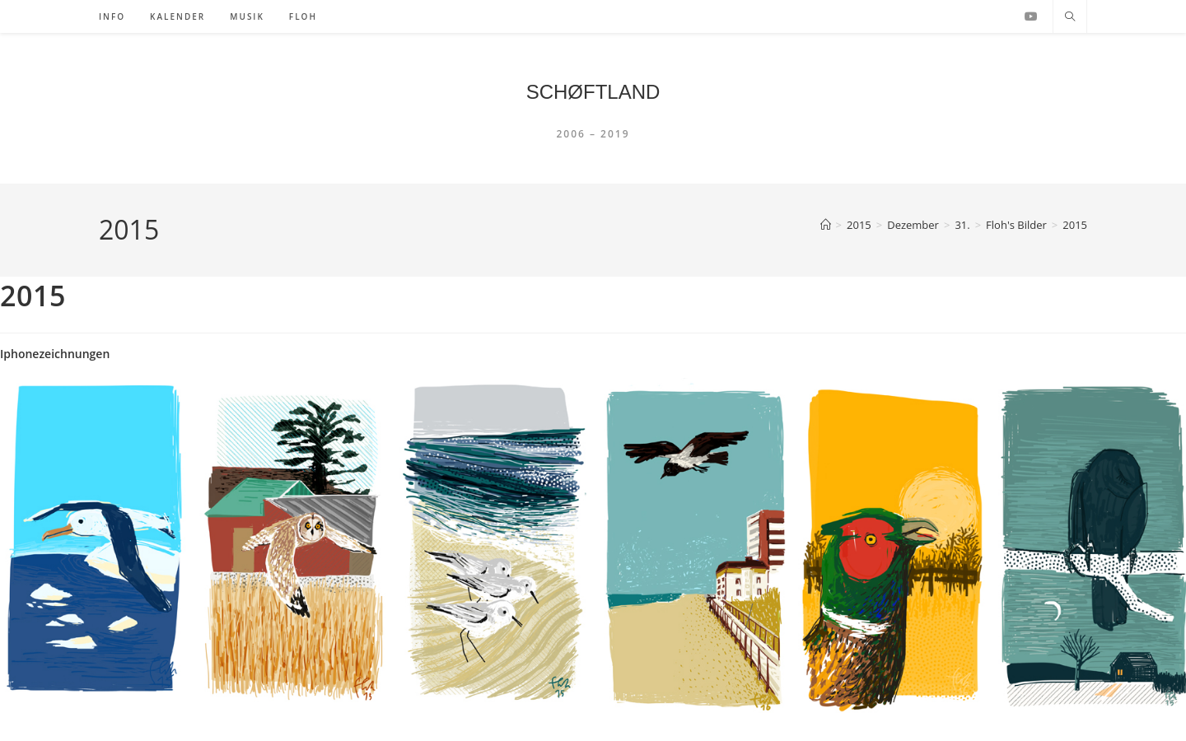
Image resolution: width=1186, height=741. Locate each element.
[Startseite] (825, 224)
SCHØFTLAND (593, 92)
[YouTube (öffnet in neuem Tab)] (1031, 16)
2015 (1074, 224)
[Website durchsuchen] (1069, 17)
